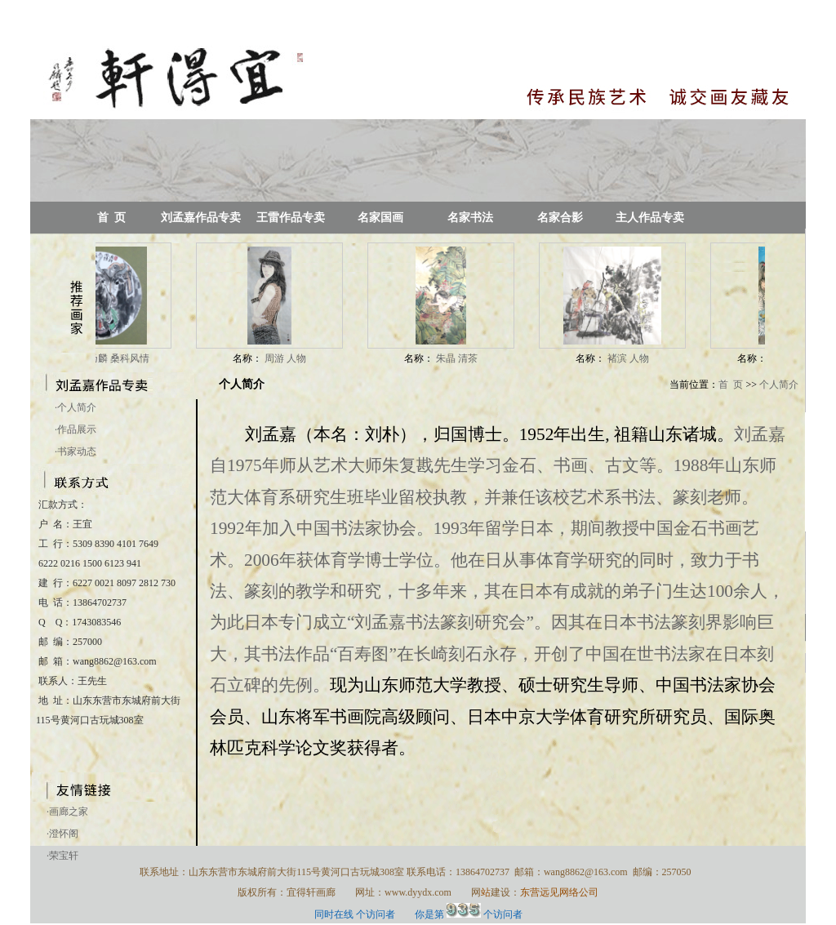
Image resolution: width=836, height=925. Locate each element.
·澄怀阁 (62, 833)
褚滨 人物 (633, 358)
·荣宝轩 (62, 855)
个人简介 (75, 407)
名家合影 (560, 217)
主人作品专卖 (650, 217)
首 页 (111, 217)
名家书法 (470, 217)
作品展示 (75, 429)
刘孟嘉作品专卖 (201, 217)
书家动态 (75, 451)
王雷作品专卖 (290, 217)
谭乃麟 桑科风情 (119, 358)
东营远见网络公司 (559, 892)
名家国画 (380, 217)
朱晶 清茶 (462, 358)
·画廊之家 (67, 811)
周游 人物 (291, 358)
